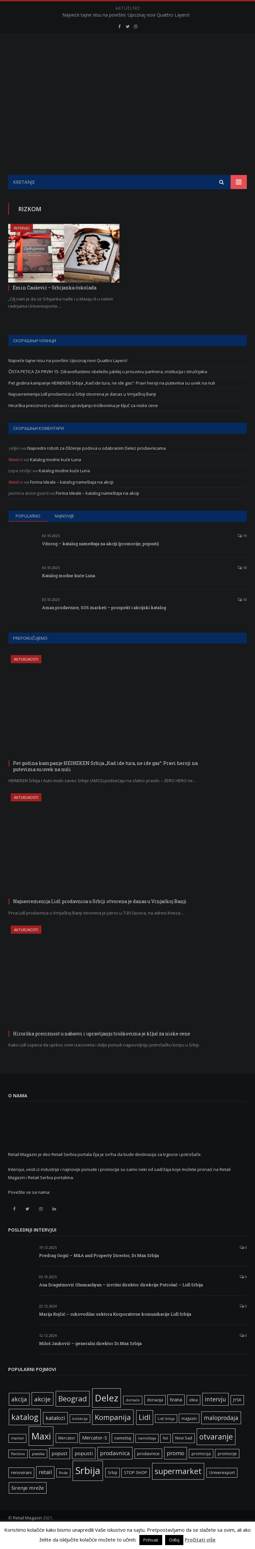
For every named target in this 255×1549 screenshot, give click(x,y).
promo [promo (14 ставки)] (175, 1469)
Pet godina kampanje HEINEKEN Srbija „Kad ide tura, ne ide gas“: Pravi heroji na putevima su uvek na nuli (111, 399)
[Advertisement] (127, 142)
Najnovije (64, 532)
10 (242, 615)
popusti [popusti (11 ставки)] (84, 1469)
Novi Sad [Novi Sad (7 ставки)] (183, 1454)
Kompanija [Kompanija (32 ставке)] (113, 1433)
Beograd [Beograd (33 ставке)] (72, 1415)
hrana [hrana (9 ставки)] (176, 1416)
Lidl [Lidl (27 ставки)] (144, 1433)
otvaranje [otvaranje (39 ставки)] (216, 1453)
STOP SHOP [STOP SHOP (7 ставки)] (135, 1489)
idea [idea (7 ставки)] (193, 1416)
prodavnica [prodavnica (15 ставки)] (115, 1469)
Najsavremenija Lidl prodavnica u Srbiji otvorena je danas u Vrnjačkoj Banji (82, 410)
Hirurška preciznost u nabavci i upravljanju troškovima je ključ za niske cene (83, 422)
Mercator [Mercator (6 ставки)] (66, 1454)
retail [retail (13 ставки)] (45, 1488)
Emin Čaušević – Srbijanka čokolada (54, 304)
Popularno (28, 532)
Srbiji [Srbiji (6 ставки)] (112, 1488)
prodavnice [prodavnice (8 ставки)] (148, 1470)
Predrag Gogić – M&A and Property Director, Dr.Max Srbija (99, 1272)
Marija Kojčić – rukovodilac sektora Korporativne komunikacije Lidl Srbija (115, 1330)
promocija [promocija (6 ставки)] (201, 1469)
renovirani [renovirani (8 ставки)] (21, 1489)
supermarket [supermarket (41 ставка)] (178, 1487)
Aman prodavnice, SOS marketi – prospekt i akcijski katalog (104, 624)
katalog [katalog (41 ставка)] (24, 1433)
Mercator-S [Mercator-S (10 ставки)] (94, 1454)
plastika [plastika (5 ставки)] (38, 1470)
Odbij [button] (174, 1540)
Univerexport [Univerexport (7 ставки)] (222, 1489)
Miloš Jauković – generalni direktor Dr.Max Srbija (90, 1360)
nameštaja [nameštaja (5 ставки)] (147, 1454)
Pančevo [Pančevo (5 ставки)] (18, 1470)
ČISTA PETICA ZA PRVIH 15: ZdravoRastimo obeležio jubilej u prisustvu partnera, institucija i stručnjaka (107, 388)
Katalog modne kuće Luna (55, 476)
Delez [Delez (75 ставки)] (106, 1414)
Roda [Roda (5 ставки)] (63, 1489)
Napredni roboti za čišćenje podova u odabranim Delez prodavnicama (96, 464)
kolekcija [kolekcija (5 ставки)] (80, 1435)
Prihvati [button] (150, 1540)
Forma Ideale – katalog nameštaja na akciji (71, 498)
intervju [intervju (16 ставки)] (215, 1415)
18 (242, 583)
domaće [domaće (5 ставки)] (133, 1416)
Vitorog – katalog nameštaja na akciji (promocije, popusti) (100, 560)
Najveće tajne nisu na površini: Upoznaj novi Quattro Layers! (126, 15)
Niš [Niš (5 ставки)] (165, 1454)
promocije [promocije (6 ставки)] (227, 1469)
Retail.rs (15, 476)
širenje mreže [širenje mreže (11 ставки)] (27, 1504)
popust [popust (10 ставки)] (59, 1469)
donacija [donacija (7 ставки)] (155, 1416)
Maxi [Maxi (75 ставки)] (41, 1452)
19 (242, 551)
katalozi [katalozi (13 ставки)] (55, 1434)
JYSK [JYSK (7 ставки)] (237, 1416)
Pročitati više (200, 1539)
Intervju (22, 244)
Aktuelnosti (26, 675)
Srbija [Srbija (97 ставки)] (87, 1486)
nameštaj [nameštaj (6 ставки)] (122, 1454)
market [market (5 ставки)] (17, 1454)
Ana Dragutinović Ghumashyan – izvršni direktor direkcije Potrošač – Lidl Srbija (121, 1301)
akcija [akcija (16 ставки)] (19, 1415)
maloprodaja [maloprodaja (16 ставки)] (221, 1434)
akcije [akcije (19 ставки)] (42, 1415)
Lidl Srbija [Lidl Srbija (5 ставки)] (166, 1435)
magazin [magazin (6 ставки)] (189, 1434)
